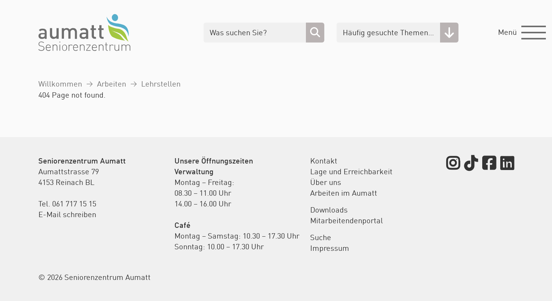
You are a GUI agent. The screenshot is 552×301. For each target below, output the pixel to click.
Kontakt (323, 160)
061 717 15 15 (74, 203)
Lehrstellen (161, 83)
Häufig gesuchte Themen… (388, 32)
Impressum (329, 248)
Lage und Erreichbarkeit (351, 171)
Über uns (325, 182)
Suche (320, 237)
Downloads (329, 209)
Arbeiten (111, 83)
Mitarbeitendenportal (346, 220)
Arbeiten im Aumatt (343, 193)
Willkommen (60, 83)
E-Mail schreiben (67, 214)
